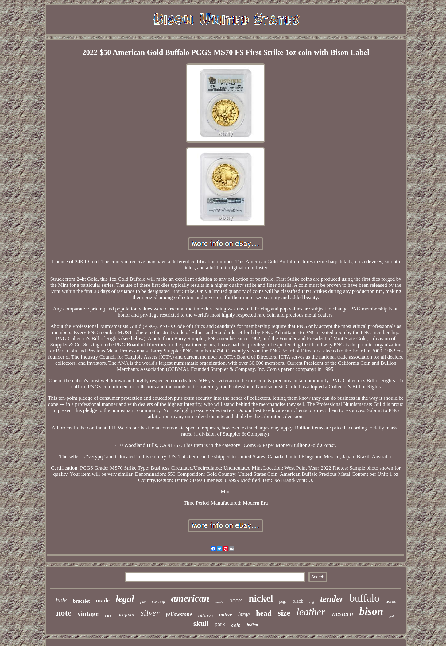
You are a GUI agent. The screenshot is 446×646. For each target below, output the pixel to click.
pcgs (283, 601)
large (244, 614)
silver (150, 612)
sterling (158, 601)
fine (143, 601)
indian (252, 625)
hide (61, 600)
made (102, 600)
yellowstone (179, 614)
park (220, 624)
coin (236, 625)
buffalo (365, 598)
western (342, 613)
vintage (88, 613)
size (284, 613)
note (64, 612)
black (298, 601)
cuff (311, 602)
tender (331, 599)
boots (235, 600)
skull (200, 623)
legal (125, 599)
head (264, 613)
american (190, 598)
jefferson (205, 615)
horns (391, 601)
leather (311, 611)
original (126, 614)
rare (108, 615)
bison (371, 611)
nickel (261, 598)
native (225, 614)
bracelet (81, 601)
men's (219, 602)
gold (392, 616)
